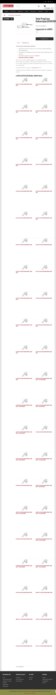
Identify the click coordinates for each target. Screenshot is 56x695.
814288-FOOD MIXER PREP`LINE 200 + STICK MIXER (44, 539)
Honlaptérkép (19, 681)
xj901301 (22, 666)
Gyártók (31, 677)
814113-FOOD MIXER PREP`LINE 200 (44, 138)
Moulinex (33, 11)
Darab (37, 32)
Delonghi (13, 11)
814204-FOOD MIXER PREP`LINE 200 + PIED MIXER (24, 405)
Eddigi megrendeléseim (47, 679)
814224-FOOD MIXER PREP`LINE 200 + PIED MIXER (24, 459)
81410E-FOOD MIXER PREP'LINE (24, 592)
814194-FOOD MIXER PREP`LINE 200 (44, 352)
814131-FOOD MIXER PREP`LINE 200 (44, 218)
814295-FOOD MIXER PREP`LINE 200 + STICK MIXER (44, 566)
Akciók (30, 679)
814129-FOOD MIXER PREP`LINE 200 (44, 191)
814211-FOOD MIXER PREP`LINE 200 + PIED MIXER (44, 405)
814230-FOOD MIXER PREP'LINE (24, 485)
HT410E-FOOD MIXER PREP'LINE (24, 646)
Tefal (46, 11)
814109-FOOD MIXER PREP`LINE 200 (44, 111)
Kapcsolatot (35, 67)
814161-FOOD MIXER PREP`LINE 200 (24, 272)
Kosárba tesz (44, 38)
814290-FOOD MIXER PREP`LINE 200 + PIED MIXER (24, 566)
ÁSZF (4, 677)
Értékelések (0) (25, 42)
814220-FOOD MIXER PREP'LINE (44, 432)
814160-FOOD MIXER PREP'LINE (44, 244)
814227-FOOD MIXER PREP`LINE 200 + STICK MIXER (44, 459)
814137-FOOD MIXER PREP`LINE (24, 244)
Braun (6, 11)
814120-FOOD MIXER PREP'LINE (24, 191)
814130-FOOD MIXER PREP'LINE (24, 218)
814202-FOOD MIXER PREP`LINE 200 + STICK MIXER (44, 379)
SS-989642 (30, 57)
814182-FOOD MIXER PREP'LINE (44, 298)
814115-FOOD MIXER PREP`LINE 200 (24, 165)
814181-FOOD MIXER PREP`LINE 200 (24, 298)
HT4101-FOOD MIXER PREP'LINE (44, 619)
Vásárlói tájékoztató (7, 679)
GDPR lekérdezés (20, 679)
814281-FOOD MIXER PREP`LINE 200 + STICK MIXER (44, 512)
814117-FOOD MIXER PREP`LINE (44, 164)
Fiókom (44, 677)
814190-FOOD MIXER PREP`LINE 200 (24, 352)
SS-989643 (37, 55)
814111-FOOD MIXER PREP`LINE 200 (24, 138)
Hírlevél (44, 682)
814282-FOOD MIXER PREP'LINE (24, 539)
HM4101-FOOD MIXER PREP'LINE (44, 592)
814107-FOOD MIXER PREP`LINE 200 (24, 111)
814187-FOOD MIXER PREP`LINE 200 (24, 325)
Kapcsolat (18, 677)
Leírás (18, 42)
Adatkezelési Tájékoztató (30, 693)
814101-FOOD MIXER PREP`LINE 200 (24, 84)
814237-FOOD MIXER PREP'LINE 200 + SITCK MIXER (24, 512)
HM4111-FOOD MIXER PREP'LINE (24, 619)
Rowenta (40, 11)
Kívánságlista (45, 681)
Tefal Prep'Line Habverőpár (14, 15)
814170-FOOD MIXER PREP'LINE (44, 271)
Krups (26, 11)
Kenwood (20, 11)
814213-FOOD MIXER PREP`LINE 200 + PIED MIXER (24, 432)
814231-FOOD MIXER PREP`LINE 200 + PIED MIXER (44, 486)
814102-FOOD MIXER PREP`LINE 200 (44, 84)
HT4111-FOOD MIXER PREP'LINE (44, 646)
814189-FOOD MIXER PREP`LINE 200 (44, 325)
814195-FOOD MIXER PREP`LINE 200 (24, 379)
